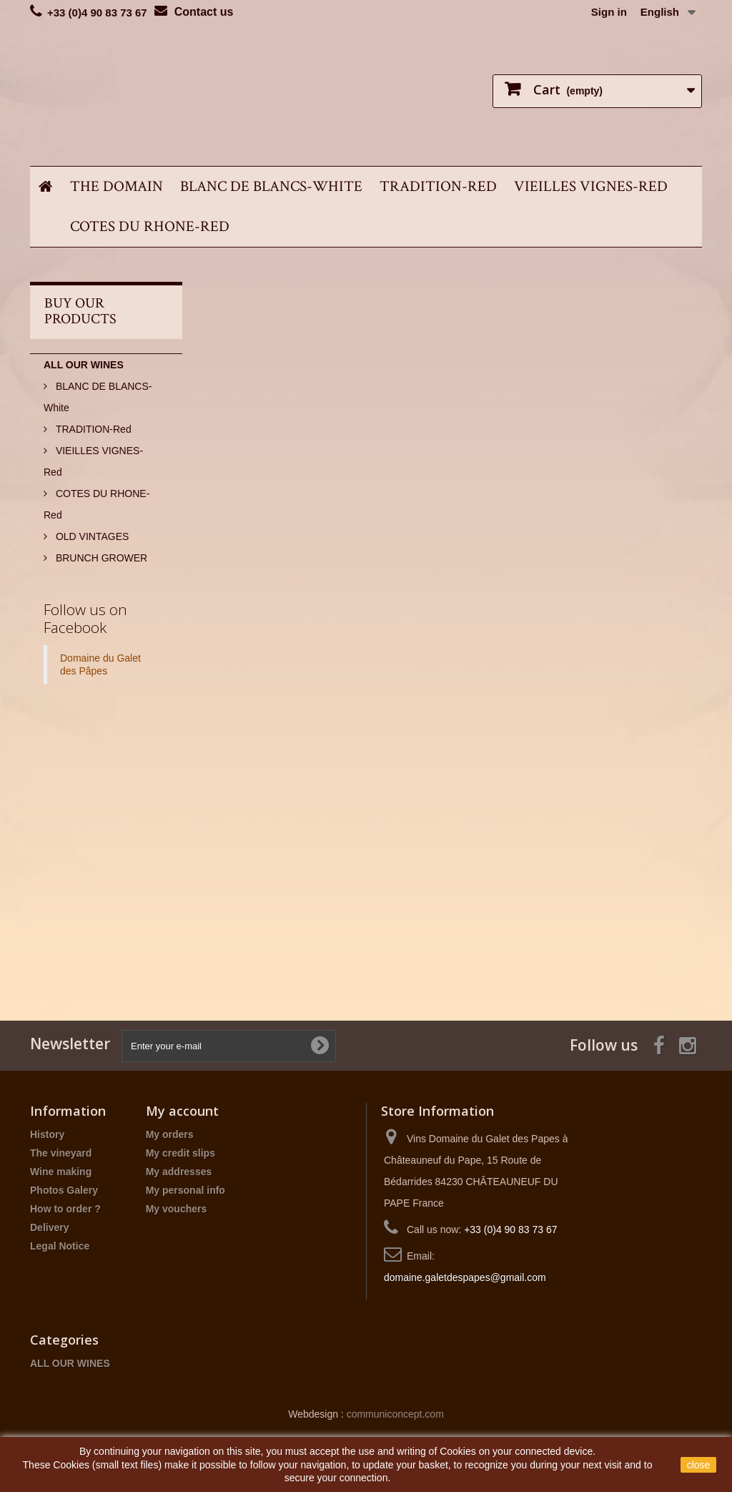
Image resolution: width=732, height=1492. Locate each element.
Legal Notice (59, 1246)
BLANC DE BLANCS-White (271, 186)
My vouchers (176, 1208)
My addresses (179, 1171)
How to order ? (65, 1208)
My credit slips (180, 1153)
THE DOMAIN (116, 186)
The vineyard (61, 1153)
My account (182, 1110)
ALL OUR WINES (84, 364)
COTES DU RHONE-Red (149, 226)
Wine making (61, 1171)
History (47, 1134)
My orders (170, 1134)
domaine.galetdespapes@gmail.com (465, 1277)
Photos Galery (64, 1190)
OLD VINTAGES (91, 536)
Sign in (609, 12)
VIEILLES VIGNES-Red (591, 186)
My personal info (185, 1190)
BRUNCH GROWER (100, 558)
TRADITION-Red (438, 186)
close (699, 1465)
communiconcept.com (395, 1414)
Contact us (204, 12)
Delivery (49, 1227)
